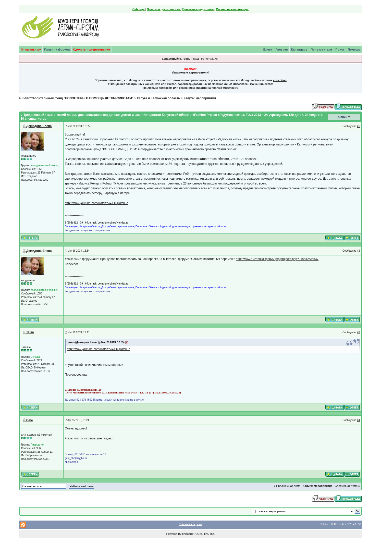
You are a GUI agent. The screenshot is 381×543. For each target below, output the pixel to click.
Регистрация (209, 58)
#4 (358, 420)
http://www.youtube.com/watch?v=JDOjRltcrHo (96, 203)
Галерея (282, 49)
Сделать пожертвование (91, 49)
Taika (30, 332)
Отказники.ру (31, 49)
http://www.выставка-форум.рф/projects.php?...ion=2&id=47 (277, 259)
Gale (29, 420)
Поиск (340, 49)
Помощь (354, 49)
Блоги (267, 49)
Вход (195, 58)
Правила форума (57, 49)
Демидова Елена (39, 126)
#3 (358, 332)
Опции (343, 116)
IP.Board (187, 533)
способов (279, 80)
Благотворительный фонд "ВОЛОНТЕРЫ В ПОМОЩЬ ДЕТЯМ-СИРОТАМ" (77, 98)
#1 (358, 126)
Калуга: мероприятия (199, 98)
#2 (358, 250)
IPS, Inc (209, 533)
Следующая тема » (347, 485)
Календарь (299, 49)
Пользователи (321, 49)
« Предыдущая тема (287, 485)
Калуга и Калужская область (158, 98)
